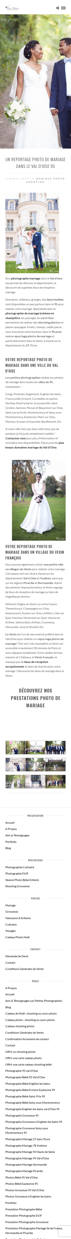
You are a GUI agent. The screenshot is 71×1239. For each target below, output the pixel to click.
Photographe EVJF (16, 873)
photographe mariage (25, 278)
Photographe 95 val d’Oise (21, 1070)
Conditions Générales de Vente (24, 968)
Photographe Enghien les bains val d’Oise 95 (32, 1109)
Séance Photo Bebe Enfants (22, 879)
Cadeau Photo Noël (17, 937)
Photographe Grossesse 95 (22, 1115)
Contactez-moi (15, 438)
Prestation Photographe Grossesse (26, 1222)
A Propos (11, 828)
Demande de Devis (16, 956)
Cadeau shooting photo (19, 1026)
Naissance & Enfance (18, 918)
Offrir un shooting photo (20, 1051)
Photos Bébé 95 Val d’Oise (21, 1177)
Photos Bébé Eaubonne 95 (21, 1183)
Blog (8, 848)
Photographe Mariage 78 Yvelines (26, 1145)
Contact (10, 962)
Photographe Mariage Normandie (26, 1164)
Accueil (9, 822)
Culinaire (11, 924)
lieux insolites (55, 299)
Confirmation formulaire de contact (27, 1039)
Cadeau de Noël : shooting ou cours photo (31, 1013)
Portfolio (10, 841)
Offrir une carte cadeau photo (23, 1058)
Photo (59, 178)
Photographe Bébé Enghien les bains (27, 1083)
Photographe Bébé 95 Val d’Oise (25, 1077)
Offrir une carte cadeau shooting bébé (28, 1064)
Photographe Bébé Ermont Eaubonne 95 (30, 1089)
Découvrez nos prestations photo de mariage (35, 698)
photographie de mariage (22, 313)
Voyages (10, 930)
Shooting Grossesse (17, 886)
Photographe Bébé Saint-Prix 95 (25, 1096)
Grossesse (11, 911)
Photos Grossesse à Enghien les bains (28, 1196)
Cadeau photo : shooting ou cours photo (30, 1019)
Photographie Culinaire (19, 867)
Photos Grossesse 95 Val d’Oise (24, 1190)
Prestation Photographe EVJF (23, 1215)
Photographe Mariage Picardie (24, 1171)
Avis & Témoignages (17, 835)
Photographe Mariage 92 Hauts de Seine (30, 1151)
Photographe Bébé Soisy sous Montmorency (32, 1102)
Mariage (10, 905)
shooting (35, 182)
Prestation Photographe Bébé (23, 1209)
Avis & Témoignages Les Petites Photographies (33, 1000)
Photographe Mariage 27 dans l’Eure (27, 1139)
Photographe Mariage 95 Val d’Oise (27, 1158)
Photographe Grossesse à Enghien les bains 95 (33, 1121)
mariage (44, 178)
